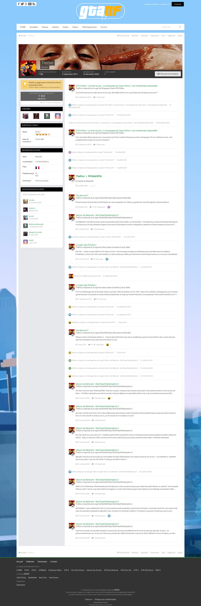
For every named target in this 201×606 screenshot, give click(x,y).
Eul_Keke (75, 237)
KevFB (31, 240)
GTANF (23, 27)
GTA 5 (34, 570)
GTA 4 (66, 570)
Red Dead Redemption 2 (122, 218)
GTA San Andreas (111, 570)
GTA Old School (147, 570)
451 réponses (97, 259)
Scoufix (31, 200)
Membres (135, 36)
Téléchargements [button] (89, 27)
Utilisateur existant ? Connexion (156, 4)
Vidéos (75, 27)
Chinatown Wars (55, 570)
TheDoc (74, 105)
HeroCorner (53, 578)
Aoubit (31, 216)
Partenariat (42, 561)
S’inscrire (177, 4)
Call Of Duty (21, 578)
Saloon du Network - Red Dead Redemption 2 (97, 215)
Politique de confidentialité (105, 599)
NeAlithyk (75, 322)
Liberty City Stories (94, 570)
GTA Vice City (126, 570)
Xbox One (43, 578)
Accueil (20, 561)
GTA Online (119, 88)
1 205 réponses (97, 229)
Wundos (32, 208)
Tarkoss (74, 376)
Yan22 (74, 152)
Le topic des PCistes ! (113, 237)
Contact (53, 561)
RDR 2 (158, 570)
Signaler (93, 186)
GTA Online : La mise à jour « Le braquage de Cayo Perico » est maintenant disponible (116, 86)
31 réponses (99, 97)
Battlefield (32, 578)
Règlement (171, 36)
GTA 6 (26, 570)
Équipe (180, 36)
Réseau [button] (45, 27)
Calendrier (144, 36)
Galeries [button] (55, 27)
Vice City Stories (77, 570)
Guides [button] (65, 27)
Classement (154, 36)
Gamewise (21, 585)
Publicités (30, 561)
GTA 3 (136, 570)
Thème (88, 599)
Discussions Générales (122, 198)
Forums (103, 27)
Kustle (74, 472)
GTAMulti (42, 570)
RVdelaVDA (95, 176)
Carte (163, 36)
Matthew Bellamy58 (36, 224)
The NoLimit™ (109, 115)
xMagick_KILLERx (35, 232)
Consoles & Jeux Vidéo (121, 247)
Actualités (34, 27)
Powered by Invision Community (100, 605)
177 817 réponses (97, 207)
